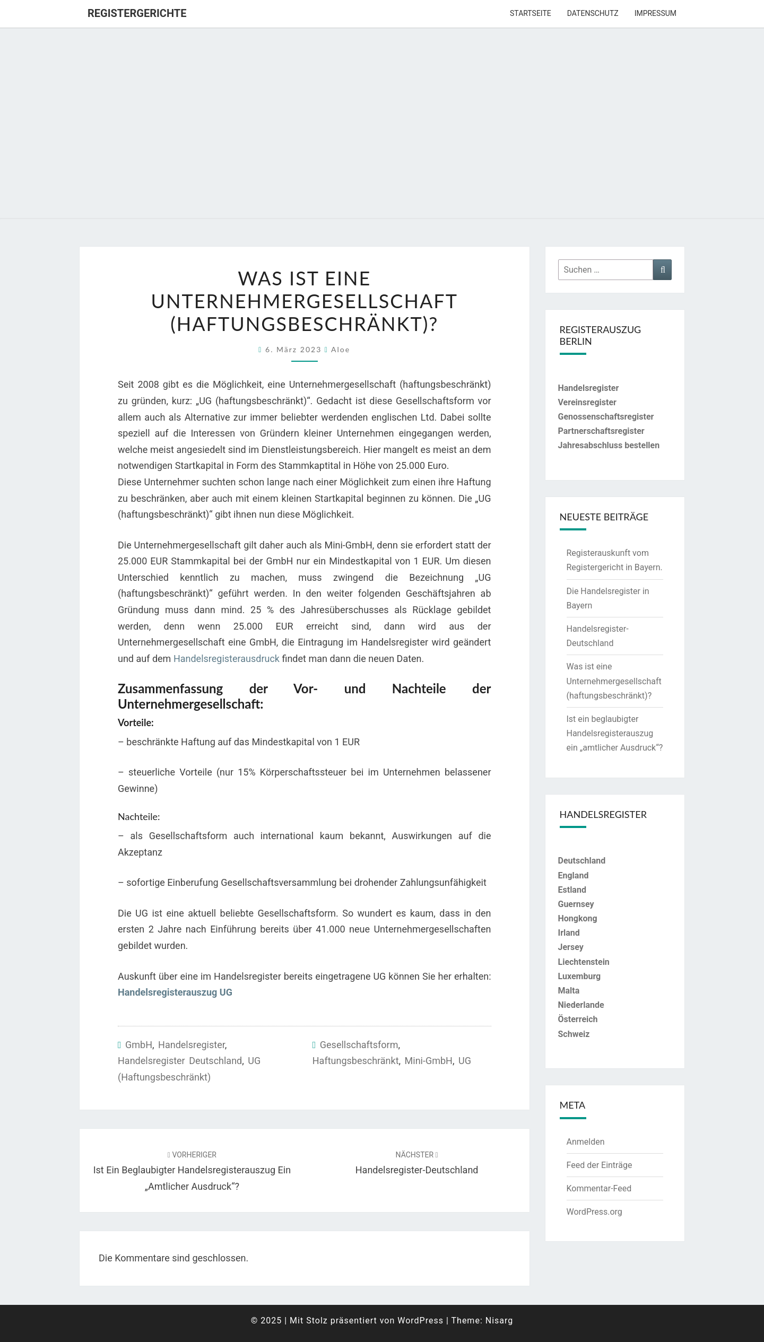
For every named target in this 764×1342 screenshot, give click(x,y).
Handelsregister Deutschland (180, 1060)
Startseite (530, 13)
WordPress (420, 1320)
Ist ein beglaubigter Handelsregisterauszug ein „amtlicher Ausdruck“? (192, 1171)
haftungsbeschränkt (355, 1060)
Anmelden (586, 1142)
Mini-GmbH (429, 1060)
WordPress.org (594, 1212)
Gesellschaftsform (359, 1044)
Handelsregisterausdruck (226, 658)
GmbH (138, 1044)
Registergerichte (137, 13)
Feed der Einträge (599, 1165)
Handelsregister (191, 1044)
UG (464, 1060)
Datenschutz (593, 13)
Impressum (655, 13)
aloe (340, 349)
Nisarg (499, 1320)
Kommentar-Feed (599, 1188)
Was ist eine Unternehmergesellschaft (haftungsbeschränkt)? (614, 680)
